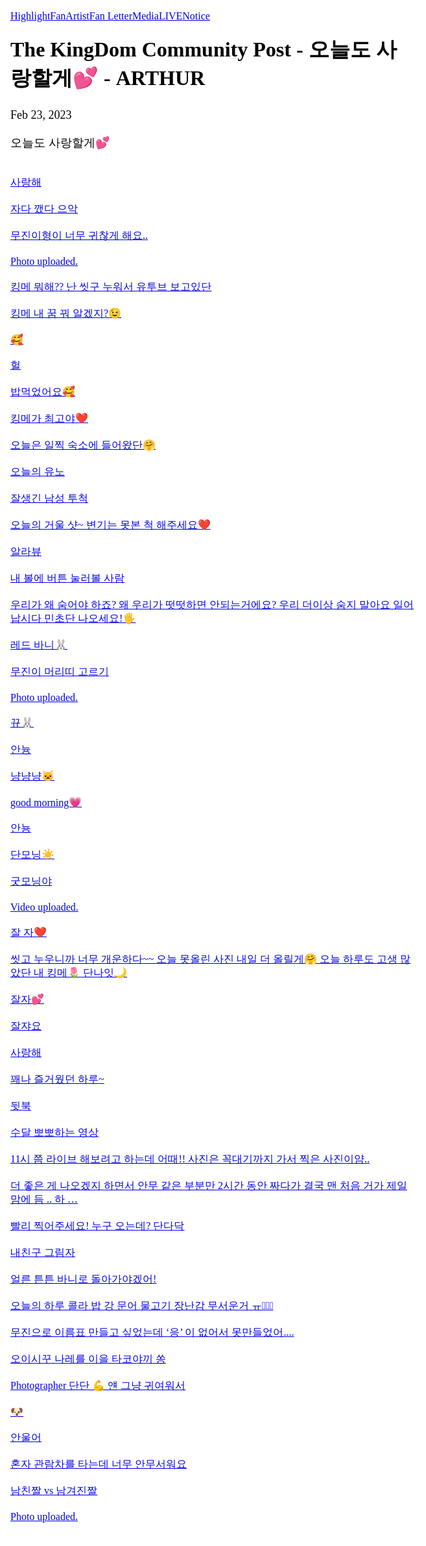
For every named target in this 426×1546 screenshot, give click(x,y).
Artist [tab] (77, 15)
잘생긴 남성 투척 (49, 498)
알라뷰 (25, 551)
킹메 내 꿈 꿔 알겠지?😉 (65, 313)
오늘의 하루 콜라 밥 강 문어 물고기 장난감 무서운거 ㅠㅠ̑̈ (142, 1305)
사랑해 (25, 182)
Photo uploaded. (44, 261)
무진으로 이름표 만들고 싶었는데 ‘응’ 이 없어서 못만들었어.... (152, 1332)
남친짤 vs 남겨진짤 (53, 1490)
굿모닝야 (31, 881)
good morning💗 (46, 802)
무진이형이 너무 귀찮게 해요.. (79, 235)
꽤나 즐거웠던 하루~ (57, 1079)
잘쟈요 (25, 1025)
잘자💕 (27, 999)
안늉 (20, 749)
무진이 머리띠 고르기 (59, 671)
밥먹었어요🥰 (42, 391)
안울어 (25, 1437)
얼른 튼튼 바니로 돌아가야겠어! (83, 1278)
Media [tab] (145, 15)
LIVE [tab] (170, 15)
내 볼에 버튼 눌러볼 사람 (67, 577)
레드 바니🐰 (38, 644)
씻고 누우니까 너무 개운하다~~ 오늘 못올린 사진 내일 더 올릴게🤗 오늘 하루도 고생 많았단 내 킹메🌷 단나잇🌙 (210, 965)
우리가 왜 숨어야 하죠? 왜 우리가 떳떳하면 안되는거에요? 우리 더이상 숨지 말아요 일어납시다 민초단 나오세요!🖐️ (212, 611)
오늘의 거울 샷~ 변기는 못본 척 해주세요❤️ (110, 524)
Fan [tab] (57, 15)
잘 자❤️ (28, 932)
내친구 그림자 (42, 1252)
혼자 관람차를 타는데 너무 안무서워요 (98, 1463)
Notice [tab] (196, 15)
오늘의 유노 (37, 471)
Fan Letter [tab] (110, 15)
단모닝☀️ (32, 854)
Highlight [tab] (30, 15)
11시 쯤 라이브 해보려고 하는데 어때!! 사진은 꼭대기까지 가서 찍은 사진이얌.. (190, 1158)
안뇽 (20, 827)
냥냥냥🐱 (32, 775)
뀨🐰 (22, 722)
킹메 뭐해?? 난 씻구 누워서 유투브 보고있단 (110, 286)
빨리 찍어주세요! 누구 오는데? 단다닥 (97, 1225)
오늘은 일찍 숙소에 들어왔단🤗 (83, 444)
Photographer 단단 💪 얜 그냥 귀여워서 (97, 1385)
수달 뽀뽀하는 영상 (54, 1132)
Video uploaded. (44, 907)
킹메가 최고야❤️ (49, 418)
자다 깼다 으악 (44, 208)
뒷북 (20, 1105)
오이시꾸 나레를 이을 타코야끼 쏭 (88, 1358)
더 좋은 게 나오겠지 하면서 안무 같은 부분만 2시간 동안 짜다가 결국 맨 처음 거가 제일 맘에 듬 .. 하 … (208, 1192)
